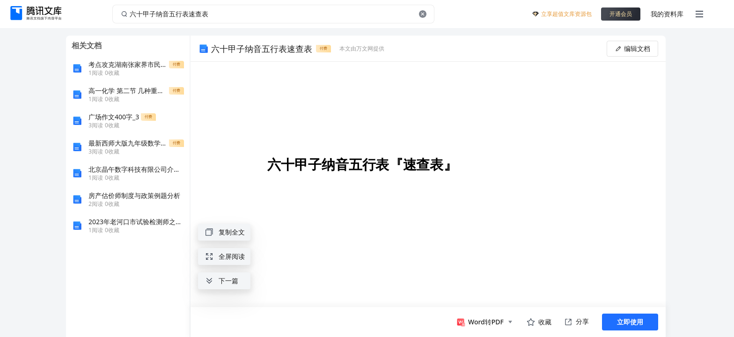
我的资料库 (667, 13)
